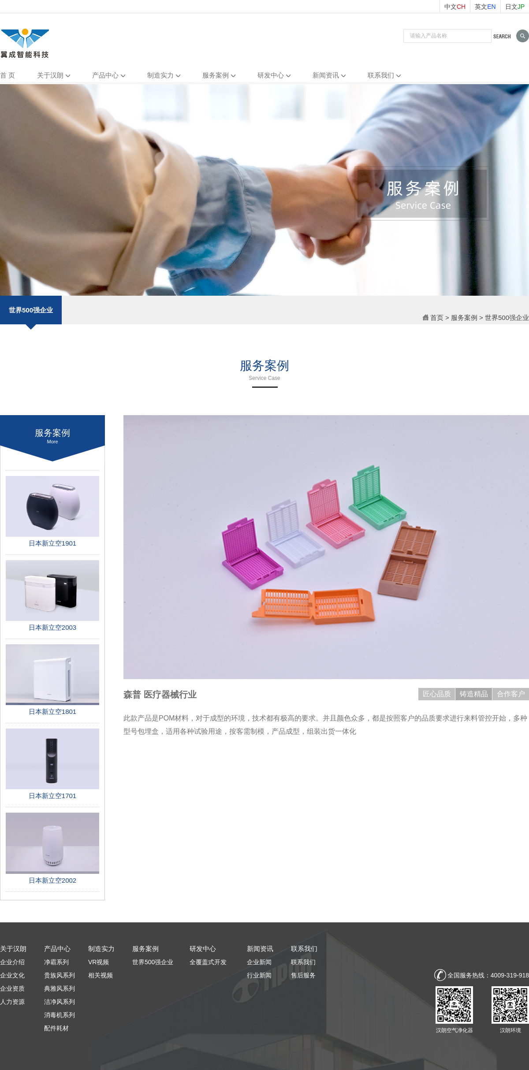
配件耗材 (56, 1028)
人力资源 (12, 1001)
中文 (455, 6)
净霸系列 (56, 962)
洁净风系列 (59, 1001)
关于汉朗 (50, 75)
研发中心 (270, 75)
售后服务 (303, 975)
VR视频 (98, 962)
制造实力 (160, 75)
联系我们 (381, 75)
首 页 (7, 75)
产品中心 (105, 75)
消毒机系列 (59, 1014)
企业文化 (12, 975)
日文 (515, 6)
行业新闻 (259, 975)
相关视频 (100, 975)
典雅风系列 (59, 988)
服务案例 (215, 75)
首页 (432, 317)
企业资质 (12, 988)
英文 (485, 6)
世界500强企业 (31, 315)
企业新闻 (259, 962)
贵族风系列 (59, 975)
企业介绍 (12, 962)
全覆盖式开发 (208, 962)
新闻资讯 (326, 75)
